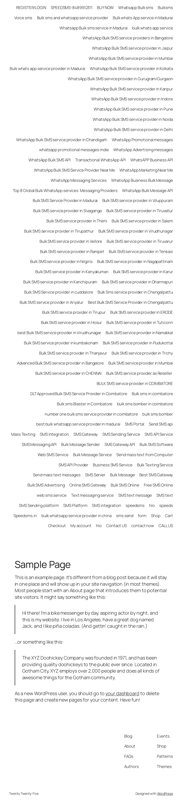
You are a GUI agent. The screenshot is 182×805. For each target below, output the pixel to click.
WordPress (165, 793)
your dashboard (122, 693)
